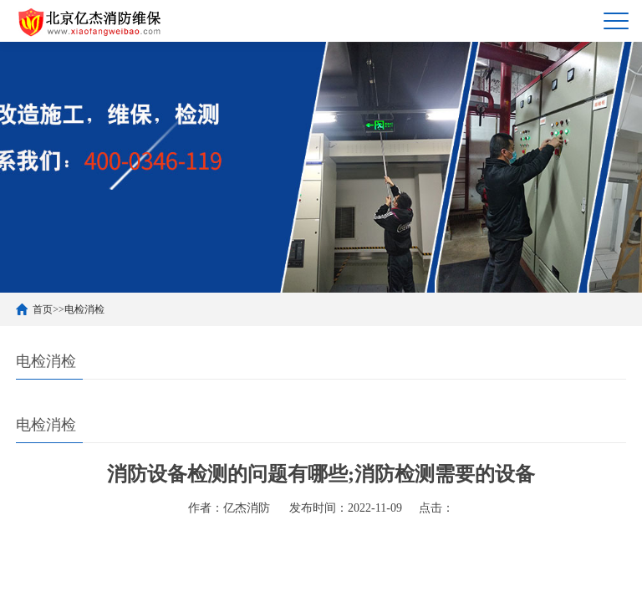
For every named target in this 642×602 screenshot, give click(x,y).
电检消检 (84, 309)
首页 (43, 309)
